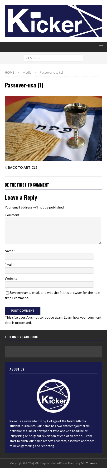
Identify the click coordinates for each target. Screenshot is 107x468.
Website (11, 278)
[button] (100, 47)
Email (9, 265)
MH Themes (89, 463)
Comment (12, 215)
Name (9, 251)
